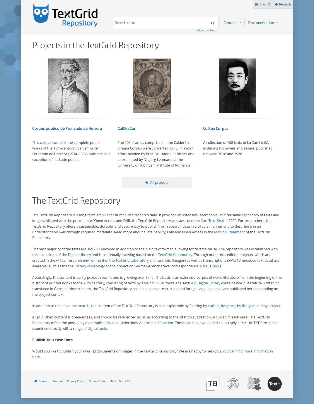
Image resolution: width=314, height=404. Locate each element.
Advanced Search (207, 30)
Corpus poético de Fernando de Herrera (67, 128)
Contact (44, 381)
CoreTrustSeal (212, 220)
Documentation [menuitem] (261, 22)
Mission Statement (229, 232)
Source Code (97, 381)
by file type (246, 305)
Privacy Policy (76, 381)
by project (272, 305)
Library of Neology (90, 266)
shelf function (162, 322)
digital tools (97, 328)
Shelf (265, 4)
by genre (228, 305)
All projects (159, 182)
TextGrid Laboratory (132, 260)
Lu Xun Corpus (216, 128)
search (83, 305)
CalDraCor (127, 128)
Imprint (58, 381)
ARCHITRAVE (210, 266)
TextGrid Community (175, 254)
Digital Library (79, 254)
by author (211, 305)
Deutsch (285, 5)
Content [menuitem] (231, 22)
